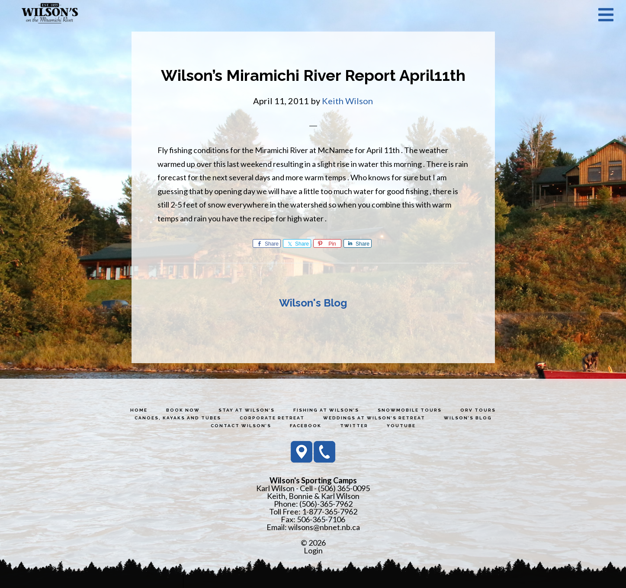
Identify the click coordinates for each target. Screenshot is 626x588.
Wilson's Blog (313, 303)
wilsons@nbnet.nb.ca (324, 527)
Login (313, 550)
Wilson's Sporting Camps (50, 14)
